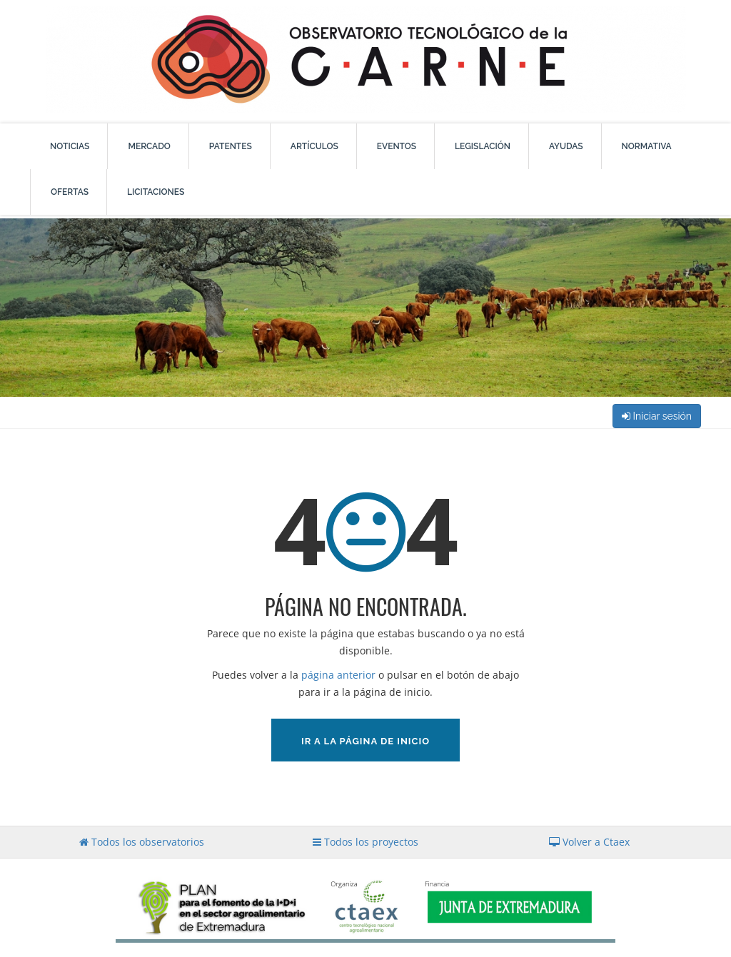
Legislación (482, 146)
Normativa (647, 146)
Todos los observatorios (141, 842)
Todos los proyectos (365, 842)
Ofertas (70, 192)
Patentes (230, 146)
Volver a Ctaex (589, 842)
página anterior (338, 675)
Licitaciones (155, 192)
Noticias (69, 146)
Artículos (314, 146)
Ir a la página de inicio (365, 741)
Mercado (149, 146)
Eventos (396, 146)
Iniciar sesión (657, 416)
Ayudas (566, 146)
